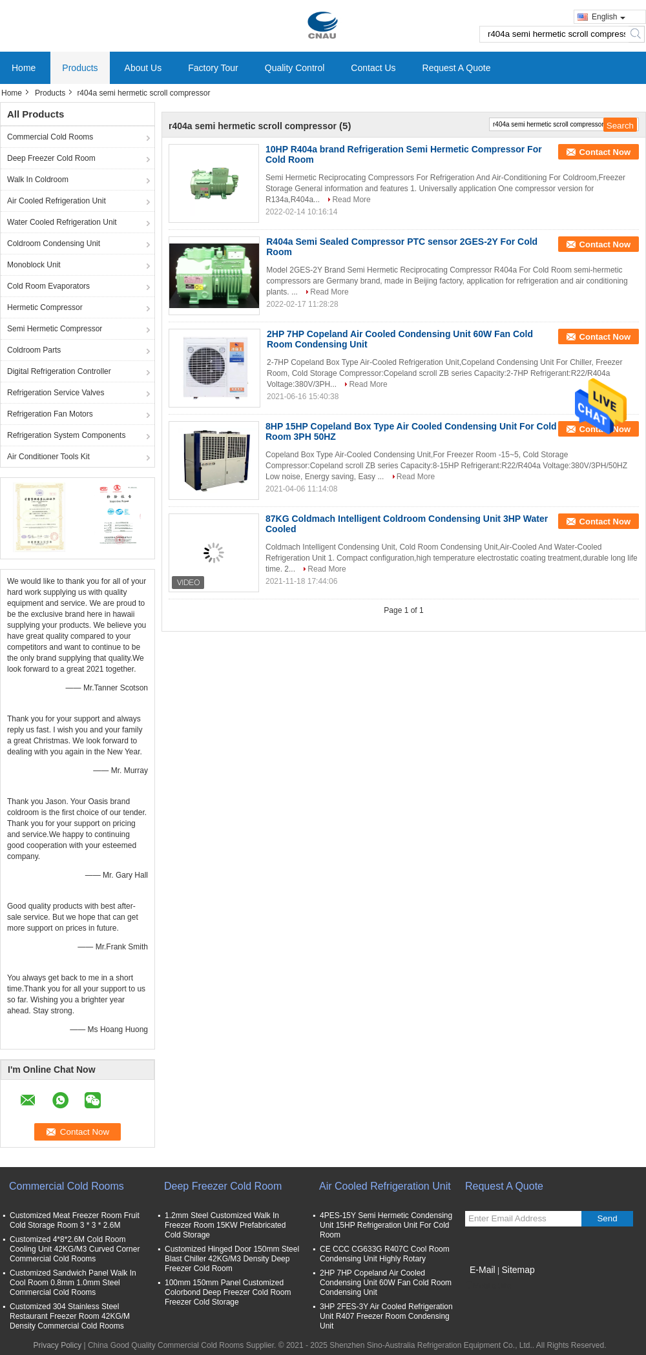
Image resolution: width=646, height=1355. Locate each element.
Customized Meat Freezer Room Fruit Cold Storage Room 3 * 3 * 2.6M (75, 1220)
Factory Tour (213, 68)
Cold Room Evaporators (48, 286)
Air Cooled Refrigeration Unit (56, 200)
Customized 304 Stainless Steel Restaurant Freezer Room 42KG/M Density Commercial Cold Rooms (70, 1316)
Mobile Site (488, 1285)
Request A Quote (456, 68)
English (608, 16)
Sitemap (517, 1270)
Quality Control (295, 68)
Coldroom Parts (34, 350)
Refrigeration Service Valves (56, 392)
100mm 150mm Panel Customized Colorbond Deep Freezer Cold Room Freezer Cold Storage (228, 1292)
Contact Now (604, 152)
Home (24, 68)
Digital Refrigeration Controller (59, 371)
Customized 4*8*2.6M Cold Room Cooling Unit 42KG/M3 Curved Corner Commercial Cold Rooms (75, 1249)
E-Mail (482, 1270)
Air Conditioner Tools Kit (48, 456)
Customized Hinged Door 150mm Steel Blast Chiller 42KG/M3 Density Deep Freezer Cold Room (232, 1259)
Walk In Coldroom (37, 179)
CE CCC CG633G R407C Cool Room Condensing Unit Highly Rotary (385, 1254)
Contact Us (373, 68)
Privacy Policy (57, 1345)
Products (80, 68)
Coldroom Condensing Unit (53, 243)
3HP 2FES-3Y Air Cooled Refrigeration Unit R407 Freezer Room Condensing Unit (386, 1316)
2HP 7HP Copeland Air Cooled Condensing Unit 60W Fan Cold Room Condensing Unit (386, 1282)
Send (607, 1218)
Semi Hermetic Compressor (54, 328)
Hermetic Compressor (45, 307)
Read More (351, 199)
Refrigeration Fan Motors (50, 414)
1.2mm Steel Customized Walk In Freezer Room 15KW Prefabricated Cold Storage (225, 1225)
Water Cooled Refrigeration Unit (62, 222)
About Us (143, 68)
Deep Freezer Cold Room (51, 158)
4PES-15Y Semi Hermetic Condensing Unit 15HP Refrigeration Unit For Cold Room (386, 1225)
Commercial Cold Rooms (50, 136)
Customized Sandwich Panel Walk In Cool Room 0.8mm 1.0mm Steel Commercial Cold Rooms (73, 1282)
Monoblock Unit (34, 264)
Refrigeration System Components (66, 435)
